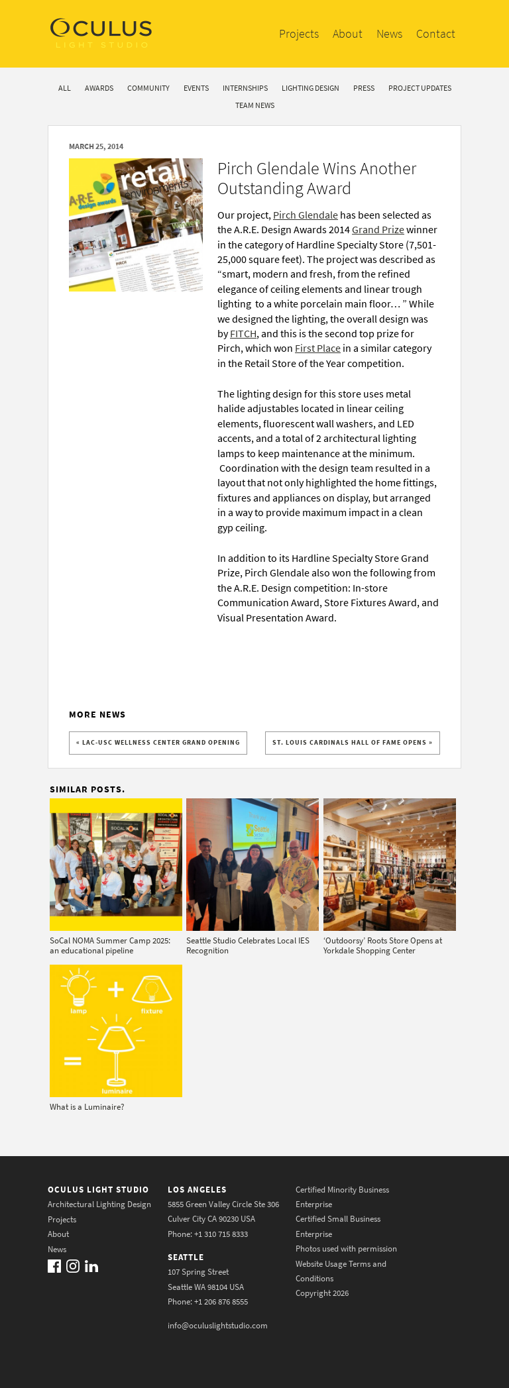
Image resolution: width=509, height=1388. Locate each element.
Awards (99, 88)
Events (196, 88)
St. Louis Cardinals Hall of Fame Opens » (352, 742)
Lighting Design (310, 88)
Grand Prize (378, 229)
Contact (435, 33)
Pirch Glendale (305, 214)
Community (148, 88)
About (348, 33)
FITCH (243, 333)
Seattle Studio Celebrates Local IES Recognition (248, 946)
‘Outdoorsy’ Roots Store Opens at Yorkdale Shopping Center (382, 946)
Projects (299, 33)
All (64, 88)
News (389, 33)
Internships (245, 88)
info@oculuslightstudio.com (218, 1325)
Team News (254, 105)
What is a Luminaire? (87, 1106)
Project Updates (419, 88)
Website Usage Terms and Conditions (341, 1270)
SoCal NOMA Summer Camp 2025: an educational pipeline (110, 946)
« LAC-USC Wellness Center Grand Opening (158, 742)
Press (363, 88)
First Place (318, 347)
